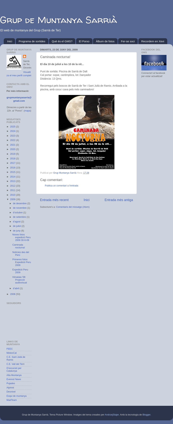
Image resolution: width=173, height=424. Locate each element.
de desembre (20, 203)
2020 (13, 149)
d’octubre (18, 212)
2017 (13, 163)
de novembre (20, 208)
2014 (13, 176)
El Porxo (84, 41)
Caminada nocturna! (18, 246)
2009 (13, 199)
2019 (13, 154)
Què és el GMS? (62, 41)
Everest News (14, 379)
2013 (13, 181)
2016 (13, 167)
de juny (17, 230)
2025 (13, 126)
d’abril (16, 288)
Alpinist (10, 387)
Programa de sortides (32, 41)
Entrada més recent (54, 200)
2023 (13, 135)
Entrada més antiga (119, 200)
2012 (13, 186)
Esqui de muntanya (17, 396)
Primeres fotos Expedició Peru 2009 (21, 262)
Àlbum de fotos (105, 41)
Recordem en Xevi (152, 41)
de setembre (20, 217)
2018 (13, 158)
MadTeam (12, 400)
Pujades (11, 383)
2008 (13, 294)
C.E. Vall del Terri (15, 364)
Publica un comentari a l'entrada (61, 185)
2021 (13, 145)
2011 (13, 190)
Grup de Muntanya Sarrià (58, 19)
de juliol (17, 226)
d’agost (17, 221)
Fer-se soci (128, 41)
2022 (13, 140)
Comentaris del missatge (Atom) (72, 207)
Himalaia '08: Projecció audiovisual (19, 280)
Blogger (146, 414)
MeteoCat (12, 353)
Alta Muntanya (14, 375)
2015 (13, 172)
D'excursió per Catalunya (14, 369)
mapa (28, 110)
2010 (13, 195)
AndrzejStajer (112, 414)
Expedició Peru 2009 (20, 271)
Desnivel (11, 391)
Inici (9, 41)
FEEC (10, 349)
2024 (13, 131)
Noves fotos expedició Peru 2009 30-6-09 (21, 237)
